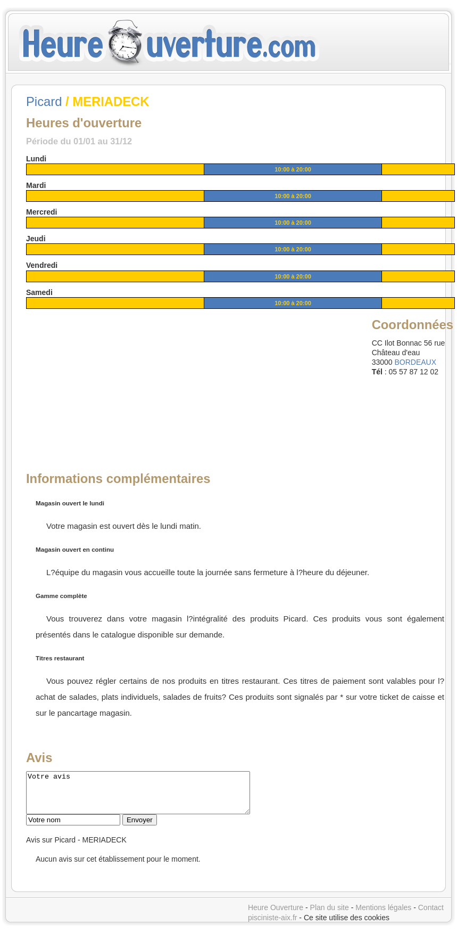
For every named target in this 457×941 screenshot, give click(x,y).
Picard (44, 101)
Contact (431, 915)
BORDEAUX (415, 362)
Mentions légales (383, 915)
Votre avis (151, 796)
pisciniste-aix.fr (272, 925)
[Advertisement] (107, 382)
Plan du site (329, 915)
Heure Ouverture (275, 915)
